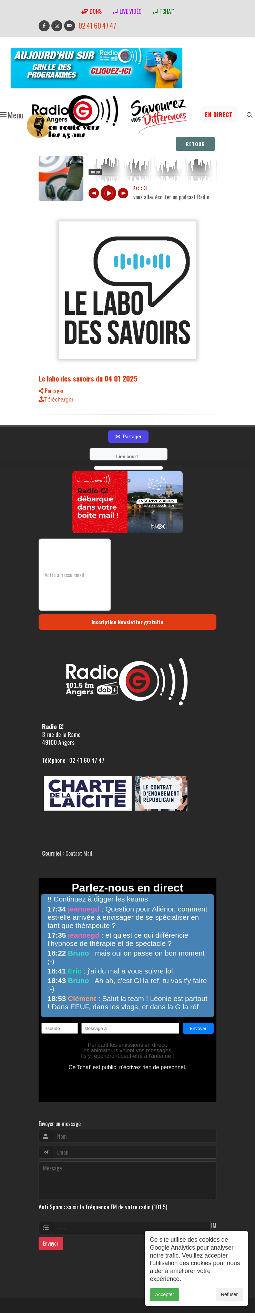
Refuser (229, 1294)
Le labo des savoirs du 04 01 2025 (88, 378)
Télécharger (56, 400)
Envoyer (51, 1243)
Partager (51, 391)
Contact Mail (78, 853)
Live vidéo (127, 11)
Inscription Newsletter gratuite (127, 622)
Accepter (164, 1294)
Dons (91, 11)
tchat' (163, 11)
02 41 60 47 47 (97, 26)
